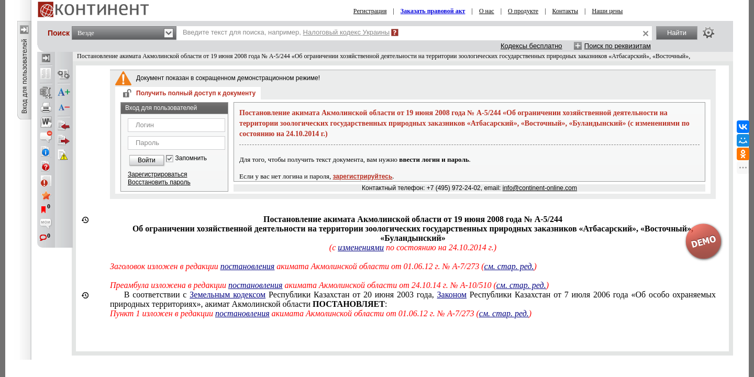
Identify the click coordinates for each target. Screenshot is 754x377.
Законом (452, 294)
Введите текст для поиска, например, (286, 32)
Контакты (565, 11)
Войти (147, 160)
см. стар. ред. (521, 285)
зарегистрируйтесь (363, 176)
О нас (486, 11)
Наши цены (607, 11)
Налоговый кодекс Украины (346, 32)
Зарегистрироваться (157, 174)
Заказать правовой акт (433, 11)
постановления (255, 285)
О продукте (523, 11)
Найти (676, 33)
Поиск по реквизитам (617, 46)
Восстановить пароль (159, 182)
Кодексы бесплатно (531, 46)
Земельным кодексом (227, 294)
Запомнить (191, 158)
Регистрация (370, 11)
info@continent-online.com (540, 188)
